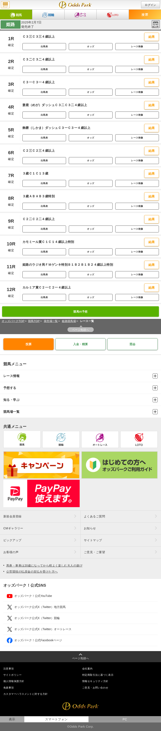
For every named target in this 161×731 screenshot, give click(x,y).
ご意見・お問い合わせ (95, 687)
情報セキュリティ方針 (95, 681)
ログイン (150, 4)
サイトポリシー (12, 674)
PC (125, 719)
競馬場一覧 (80, 411)
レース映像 (137, 46)
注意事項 (8, 668)
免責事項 (8, 687)
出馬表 (44, 46)
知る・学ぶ (80, 399)
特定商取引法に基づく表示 (97, 674)
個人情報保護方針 (13, 681)
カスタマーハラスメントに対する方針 (25, 694)
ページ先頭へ (80, 329)
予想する (80, 387)
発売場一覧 (51, 321)
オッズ (90, 46)
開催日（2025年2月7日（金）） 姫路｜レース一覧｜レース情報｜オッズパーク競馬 (75, 4)
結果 (151, 36)
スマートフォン (56, 719)
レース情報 (80, 375)
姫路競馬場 (69, 321)
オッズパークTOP (13, 321)
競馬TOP (34, 321)
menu (5, 4)
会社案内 (87, 668)
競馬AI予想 (80, 311)
